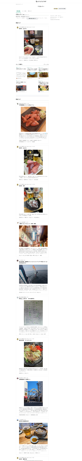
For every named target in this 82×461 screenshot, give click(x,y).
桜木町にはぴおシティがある (21, 68)
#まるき (42, 334)
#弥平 (45, 334)
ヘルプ (58, 17)
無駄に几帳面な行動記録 (22, 297)
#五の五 (34, 334)
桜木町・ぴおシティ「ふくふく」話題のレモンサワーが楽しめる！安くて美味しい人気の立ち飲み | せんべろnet (43, 83)
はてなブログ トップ (19, 4)
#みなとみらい (32, 452)
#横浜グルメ (27, 217)
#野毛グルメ (36, 60)
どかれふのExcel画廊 (22, 222)
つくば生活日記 (21, 419)
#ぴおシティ (21, 60)
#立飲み (30, 255)
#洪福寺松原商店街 (22, 414)
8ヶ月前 (33, 146)
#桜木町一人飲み (26, 452)
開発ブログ (61, 17)
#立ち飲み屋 (31, 60)
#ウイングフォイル (33, 292)
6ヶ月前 (28, 103)
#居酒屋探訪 (24, 140)
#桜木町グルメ (26, 60)
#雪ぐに (30, 334)
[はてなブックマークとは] (22, 64)
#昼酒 (28, 255)
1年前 (24, 260)
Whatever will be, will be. (22, 103)
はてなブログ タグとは (53, 17)
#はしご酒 (24, 255)
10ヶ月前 (27, 222)
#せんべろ (20, 255)
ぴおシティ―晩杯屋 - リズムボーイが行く (21, 83)
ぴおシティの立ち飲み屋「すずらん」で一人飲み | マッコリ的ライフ (43, 69)
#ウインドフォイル (26, 292)
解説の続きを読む (32, 18)
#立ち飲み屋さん (36, 217)
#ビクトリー (29, 141)
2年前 (27, 297)
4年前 (33, 457)
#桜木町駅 (35, 140)
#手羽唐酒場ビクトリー (23, 141)
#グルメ (28, 140)
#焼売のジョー (37, 452)
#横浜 (41, 255)
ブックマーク (18, 67)
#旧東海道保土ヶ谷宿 (34, 414)
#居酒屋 (20, 140)
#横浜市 (31, 140)
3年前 (25, 419)
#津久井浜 (20, 292)
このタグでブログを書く (62, 8)
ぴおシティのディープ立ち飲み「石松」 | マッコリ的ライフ (32, 69)
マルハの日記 (21, 260)
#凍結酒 (33, 141)
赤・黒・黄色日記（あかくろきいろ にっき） (25, 146)
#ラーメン (23, 334)
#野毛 (34, 255)
